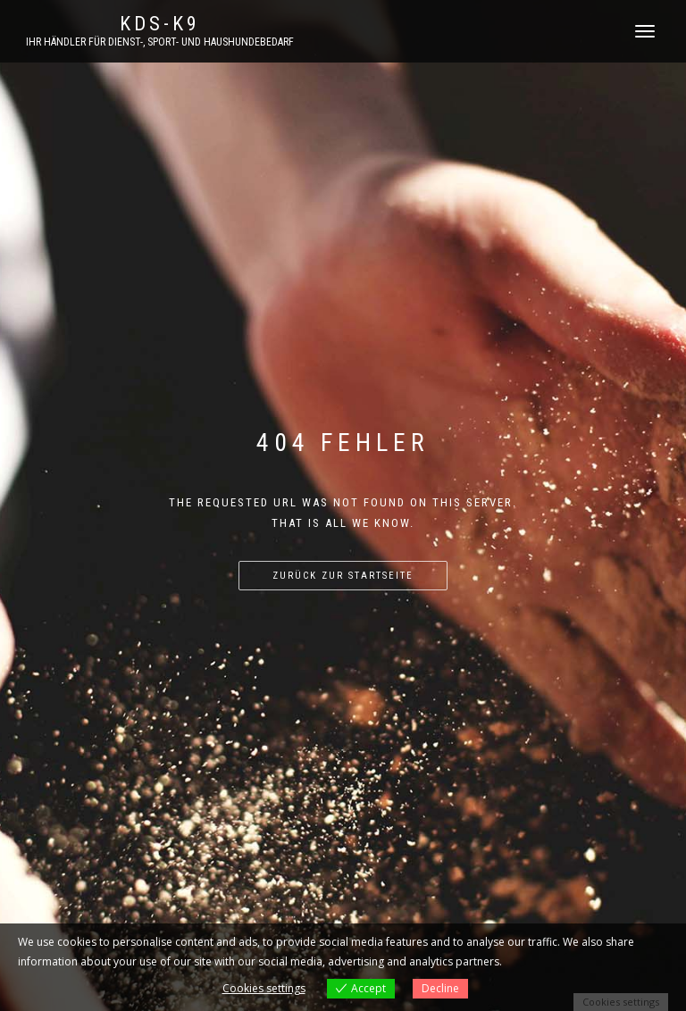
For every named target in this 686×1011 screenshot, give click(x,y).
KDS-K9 (160, 24)
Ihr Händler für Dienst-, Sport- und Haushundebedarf (160, 42)
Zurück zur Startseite (343, 575)
